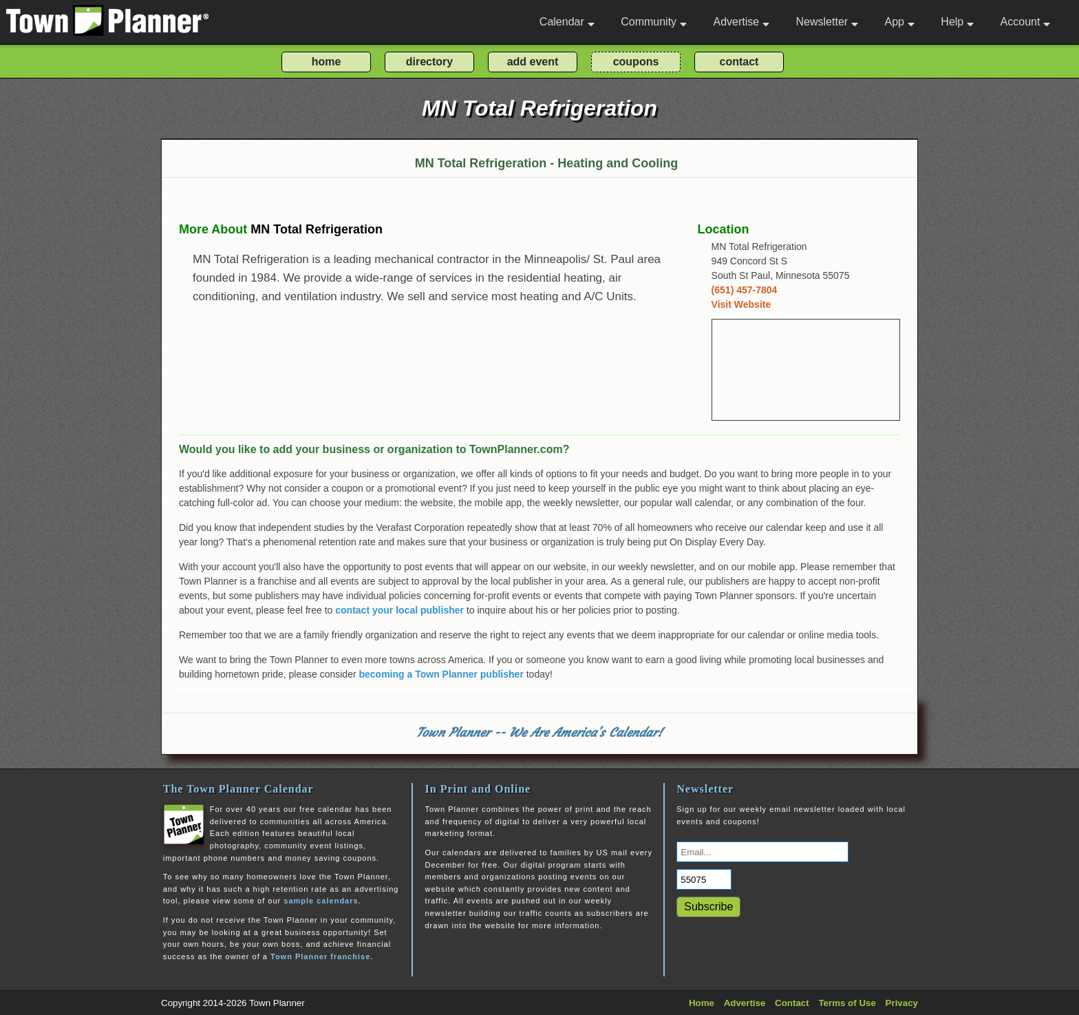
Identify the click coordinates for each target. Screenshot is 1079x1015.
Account (1026, 22)
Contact (792, 1003)
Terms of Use (846, 1003)
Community (654, 22)
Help (957, 22)
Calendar (567, 22)
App (899, 22)
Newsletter (827, 22)
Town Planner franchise (320, 956)
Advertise (741, 22)
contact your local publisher (399, 610)
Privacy (902, 1003)
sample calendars (321, 901)
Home (701, 1003)
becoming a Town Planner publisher (441, 674)
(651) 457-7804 (745, 289)
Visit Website (741, 304)
